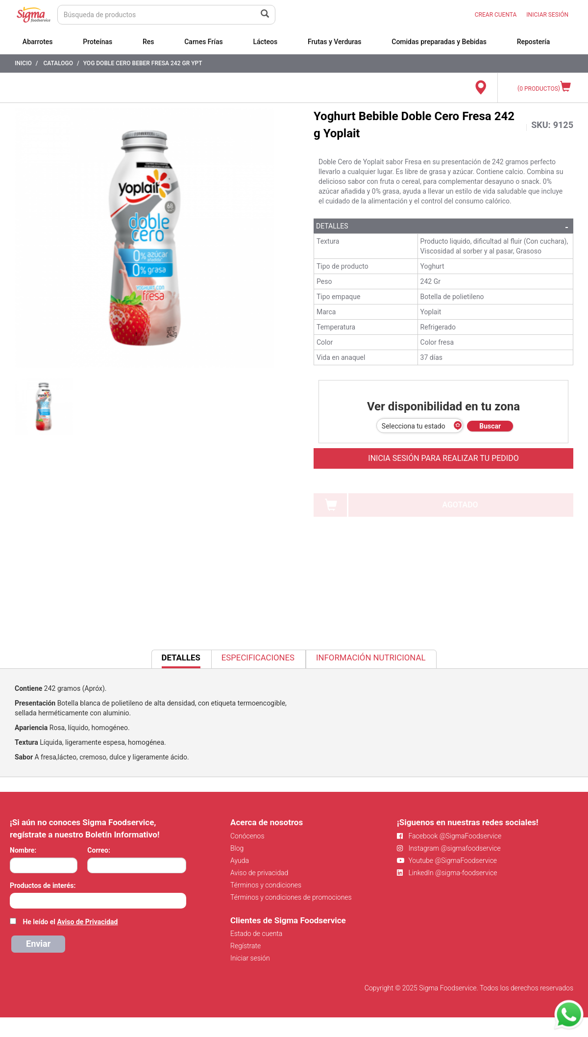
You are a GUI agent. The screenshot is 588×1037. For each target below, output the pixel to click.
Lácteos (265, 42)
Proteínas (97, 42)
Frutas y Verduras (335, 42)
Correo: (98, 850)
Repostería (533, 42)
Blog (237, 848)
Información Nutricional (370, 657)
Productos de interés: (42, 885)
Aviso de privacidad (259, 873)
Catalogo (58, 63)
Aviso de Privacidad (87, 922)
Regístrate (245, 946)
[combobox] (98, 901)
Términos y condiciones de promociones (291, 897)
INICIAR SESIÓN (547, 14)
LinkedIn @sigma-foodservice (447, 873)
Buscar (490, 426)
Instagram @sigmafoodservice (449, 848)
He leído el (70, 922)
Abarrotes (38, 42)
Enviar (38, 943)
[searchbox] (15, 899)
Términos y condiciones (265, 885)
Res (148, 42)
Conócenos (247, 836)
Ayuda (239, 860)
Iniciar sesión (250, 958)
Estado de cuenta (256, 933)
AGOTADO (460, 504)
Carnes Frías (203, 42)
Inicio (23, 63)
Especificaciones (257, 657)
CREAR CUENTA (496, 14)
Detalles (332, 226)
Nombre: (23, 850)
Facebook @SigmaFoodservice (449, 836)
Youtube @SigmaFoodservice (447, 860)
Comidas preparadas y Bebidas (439, 42)
